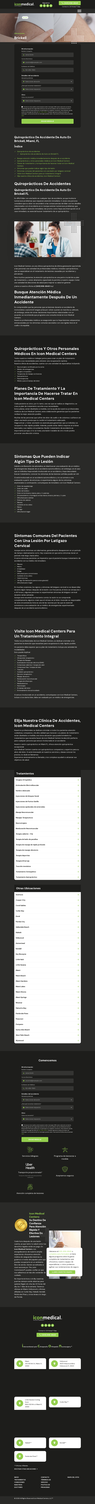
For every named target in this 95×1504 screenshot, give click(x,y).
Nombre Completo (27, 51)
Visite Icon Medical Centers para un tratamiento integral (39, 173)
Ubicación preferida (27, 78)
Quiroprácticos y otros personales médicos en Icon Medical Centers (43, 161)
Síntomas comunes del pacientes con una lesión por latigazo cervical (43, 171)
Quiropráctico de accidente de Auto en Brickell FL (39, 154)
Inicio (16, 1480)
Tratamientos (20, 1482)
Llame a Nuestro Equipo (62, 1277)
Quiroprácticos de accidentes (28, 151)
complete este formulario (59, 1259)
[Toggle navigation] (79, 11)
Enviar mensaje (47, 121)
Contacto (45, 1480)
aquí (23, 115)
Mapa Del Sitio (73, 1480)
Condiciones (19, 1485)
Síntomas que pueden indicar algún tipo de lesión (36, 168)
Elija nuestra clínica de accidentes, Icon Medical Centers (38, 176)
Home (16, 17)
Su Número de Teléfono (28, 66)
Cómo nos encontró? (28, 97)
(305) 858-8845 (71, 3)
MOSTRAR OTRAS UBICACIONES (25, 1471)
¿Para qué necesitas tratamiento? (31, 85)
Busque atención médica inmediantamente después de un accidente (43, 158)
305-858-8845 (42, 112)
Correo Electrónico (27, 59)
